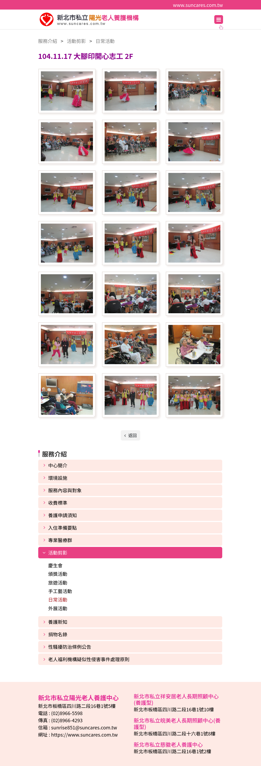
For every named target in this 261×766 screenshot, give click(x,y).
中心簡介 (57, 465)
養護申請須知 (62, 515)
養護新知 (57, 621)
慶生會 (55, 565)
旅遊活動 (57, 582)
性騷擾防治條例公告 (69, 646)
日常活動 (57, 599)
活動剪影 (57, 552)
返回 (132, 435)
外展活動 (57, 608)
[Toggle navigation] (218, 19)
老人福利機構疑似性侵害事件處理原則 (89, 659)
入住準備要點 (62, 527)
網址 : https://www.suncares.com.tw (78, 734)
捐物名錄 (57, 634)
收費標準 (57, 502)
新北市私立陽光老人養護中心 (112, 19)
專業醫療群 (60, 540)
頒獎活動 (57, 573)
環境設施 (57, 477)
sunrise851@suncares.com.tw (84, 727)
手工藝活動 (60, 590)
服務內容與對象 (65, 490)
